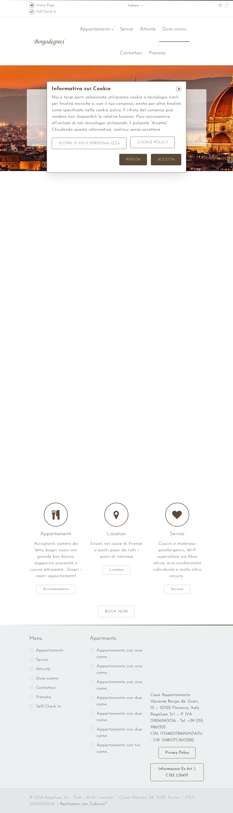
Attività (148, 29)
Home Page (42, 5)
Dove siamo (174, 29)
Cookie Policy (152, 143)
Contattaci (131, 53)
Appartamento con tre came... (115, 748)
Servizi (126, 29)
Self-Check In (42, 12)
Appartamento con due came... (116, 701)
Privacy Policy (177, 753)
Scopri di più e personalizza (89, 143)
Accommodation (56, 589)
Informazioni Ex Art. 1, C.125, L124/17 (177, 772)
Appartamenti (96, 29)
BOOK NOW (116, 611)
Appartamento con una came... (116, 653)
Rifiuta (133, 159)
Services (177, 589)
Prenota (157, 53)
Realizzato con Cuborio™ (83, 804)
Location (116, 534)
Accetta (166, 159)
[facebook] (226, 5)
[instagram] (220, 5)
